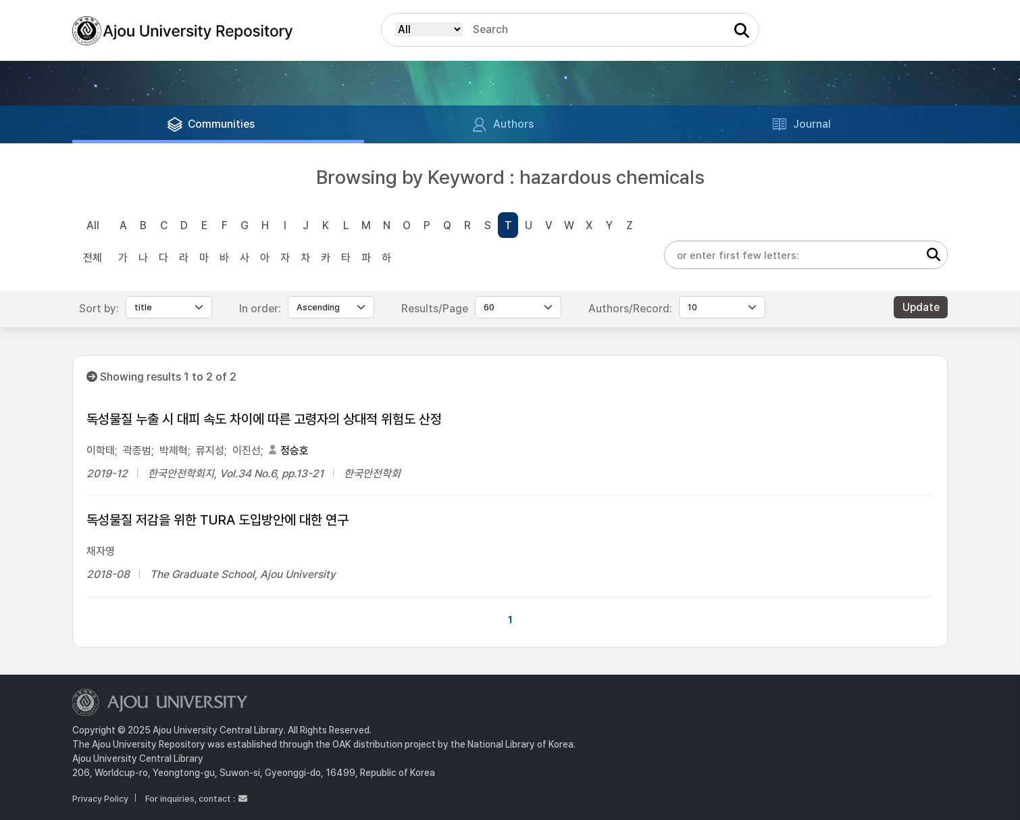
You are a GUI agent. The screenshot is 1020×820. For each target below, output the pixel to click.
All (92, 225)
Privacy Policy (100, 799)
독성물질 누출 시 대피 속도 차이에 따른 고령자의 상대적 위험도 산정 (264, 419)
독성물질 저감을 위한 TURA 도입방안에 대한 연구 (217, 520)
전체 (92, 257)
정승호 (294, 450)
